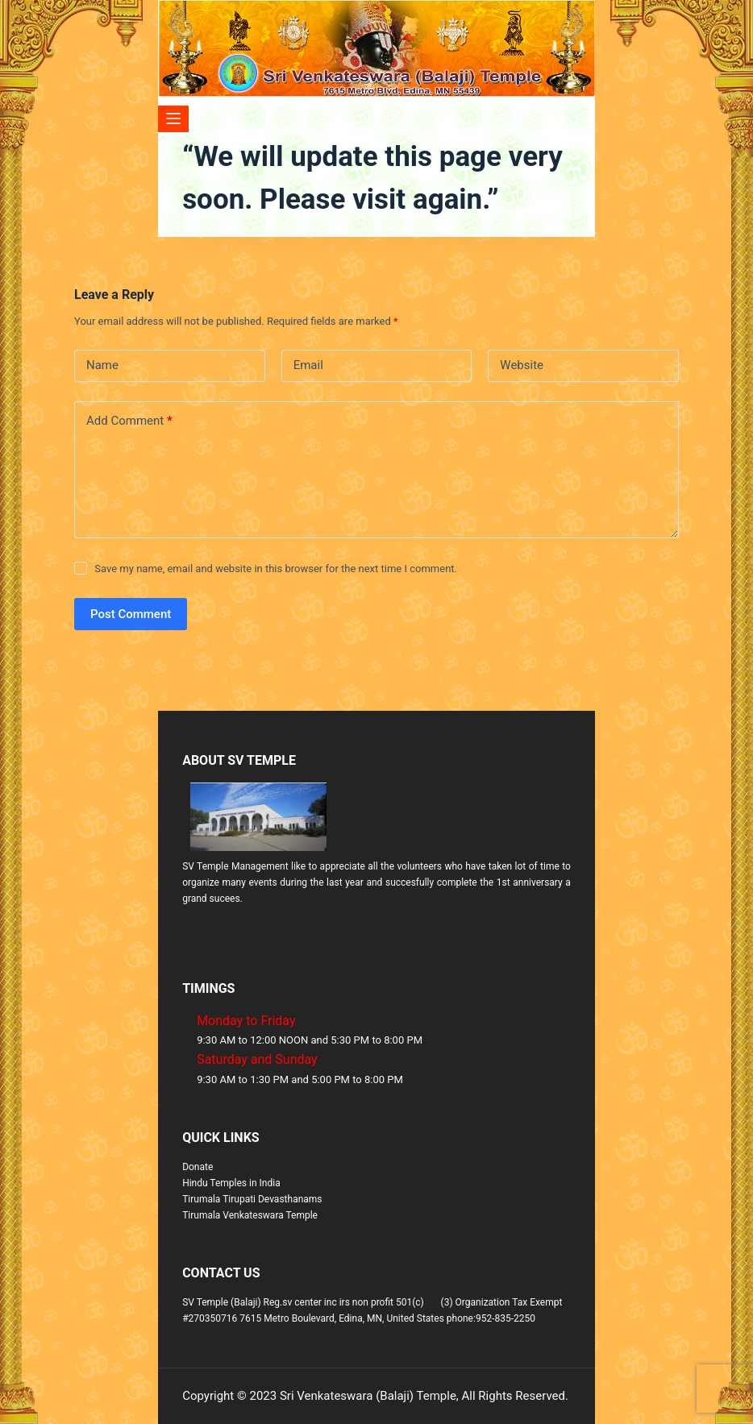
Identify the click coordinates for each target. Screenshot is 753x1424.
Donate (197, 1167)
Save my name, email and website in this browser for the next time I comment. (275, 569)
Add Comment (129, 421)
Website (521, 365)
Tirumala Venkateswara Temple (250, 1215)
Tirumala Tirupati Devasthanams (252, 1199)
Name (102, 365)
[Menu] (173, 119)
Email (308, 365)
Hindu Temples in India (231, 1183)
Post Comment (130, 614)
